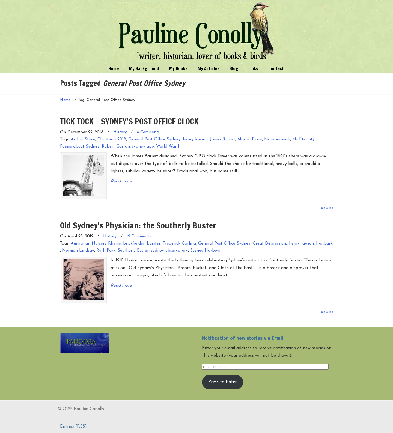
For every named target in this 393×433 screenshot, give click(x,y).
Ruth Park (105, 250)
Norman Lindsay (78, 250)
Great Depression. (270, 243)
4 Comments (148, 132)
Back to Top (326, 207)
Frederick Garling (179, 243)
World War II (168, 147)
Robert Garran (116, 147)
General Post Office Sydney (154, 139)
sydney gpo (143, 147)
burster (153, 243)
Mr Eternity (303, 139)
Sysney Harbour (205, 250)
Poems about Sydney (80, 147)
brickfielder (134, 243)
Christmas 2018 (111, 139)
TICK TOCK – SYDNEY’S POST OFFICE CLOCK (129, 121)
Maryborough (277, 139)
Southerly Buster (133, 250)
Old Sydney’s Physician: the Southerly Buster (138, 225)
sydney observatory (169, 250)
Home (65, 100)
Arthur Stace (83, 139)
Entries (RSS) (73, 426)
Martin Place (249, 139)
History (120, 132)
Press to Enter (222, 381)
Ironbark (324, 243)
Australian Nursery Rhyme (96, 243)
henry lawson (195, 139)
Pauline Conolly (197, 32)
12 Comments (139, 236)
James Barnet (222, 139)
